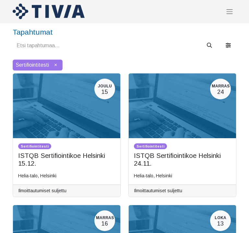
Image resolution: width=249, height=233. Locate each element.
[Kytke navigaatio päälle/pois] (229, 11)
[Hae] (209, 45)
